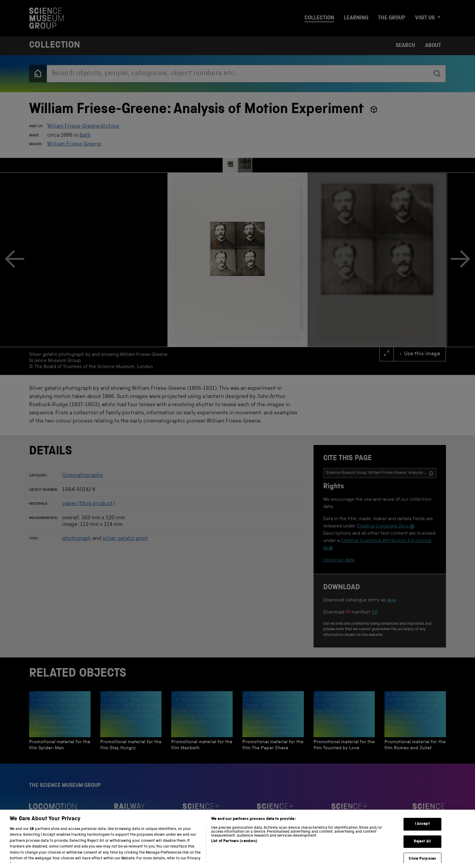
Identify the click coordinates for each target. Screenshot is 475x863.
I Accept (422, 835)
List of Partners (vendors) (234, 852)
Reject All (422, 852)
